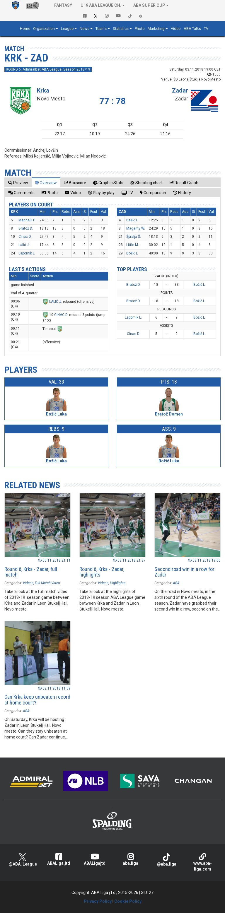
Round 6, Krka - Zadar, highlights (101, 572)
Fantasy (63, 5)
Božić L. (132, 253)
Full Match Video (47, 583)
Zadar (180, 90)
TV (206, 28)
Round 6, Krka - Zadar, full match (30, 572)
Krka (43, 90)
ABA (176, 583)
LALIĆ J (55, 302)
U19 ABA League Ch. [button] (101, 5)
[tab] (18, 182)
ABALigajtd (94, 859)
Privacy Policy (98, 901)
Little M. (132, 245)
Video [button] (176, 28)
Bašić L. (132, 220)
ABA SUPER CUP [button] (149, 5)
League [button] (67, 28)
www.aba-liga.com (202, 862)
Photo (140, 28)
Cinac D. (25, 237)
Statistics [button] (121, 28)
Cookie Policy (128, 901)
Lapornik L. (26, 253)
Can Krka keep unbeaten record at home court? (37, 700)
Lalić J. (24, 245)
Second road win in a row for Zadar (184, 572)
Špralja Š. (133, 237)
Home (25, 28)
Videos (28, 583)
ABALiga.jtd (58, 859)
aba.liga (130, 859)
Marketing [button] (156, 28)
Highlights (117, 583)
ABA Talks (192, 28)
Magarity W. (135, 228)
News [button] (84, 28)
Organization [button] (44, 28)
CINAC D (60, 315)
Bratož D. (25, 228)
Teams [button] (101, 28)
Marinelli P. (26, 220)
